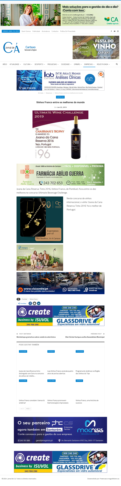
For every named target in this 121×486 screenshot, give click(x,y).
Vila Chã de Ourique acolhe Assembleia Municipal (84, 340)
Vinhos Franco (34, 303)
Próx (28, 412)
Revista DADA (102, 64)
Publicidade (36, 31)
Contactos (55, 31)
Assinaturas (46, 31)
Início (5, 64)
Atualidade (14, 64)
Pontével (24, 303)
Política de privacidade (67, 31)
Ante (22, 412)
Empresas (88, 64)
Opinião (77, 64)
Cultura (26, 64)
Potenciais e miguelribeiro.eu (109, 482)
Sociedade (65, 64)
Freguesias (52, 64)
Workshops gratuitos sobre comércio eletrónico (36, 340)
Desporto (39, 64)
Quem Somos (26, 31)
